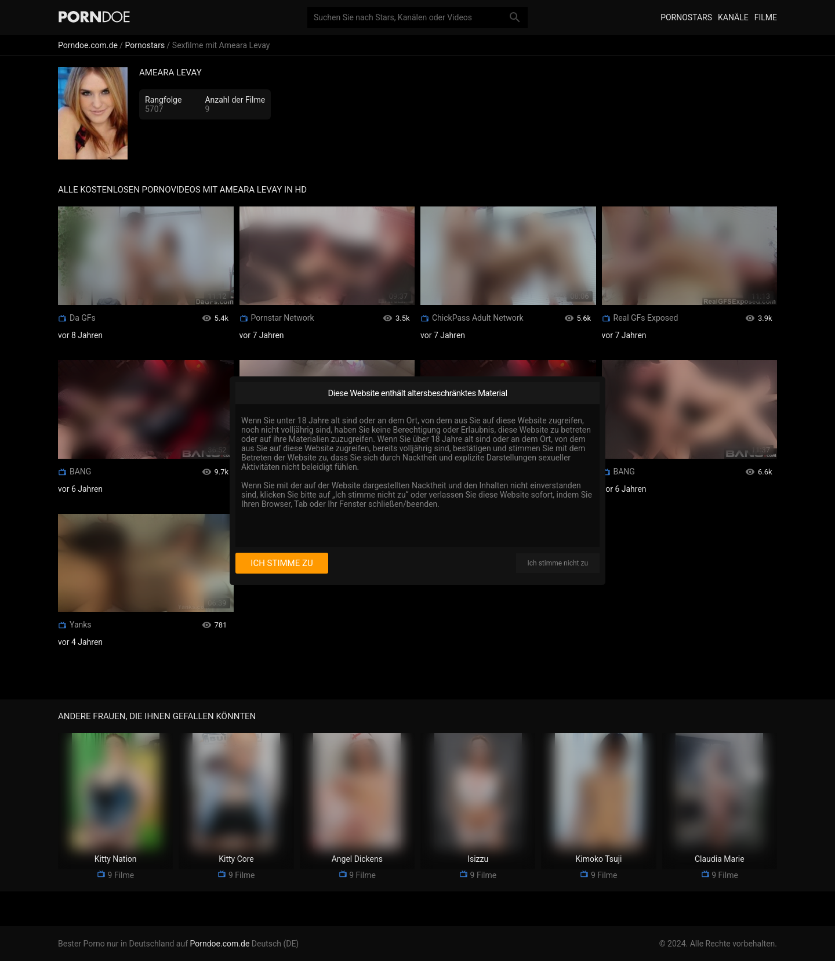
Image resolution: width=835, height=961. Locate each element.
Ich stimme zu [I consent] (282, 563)
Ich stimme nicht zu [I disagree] (558, 563)
